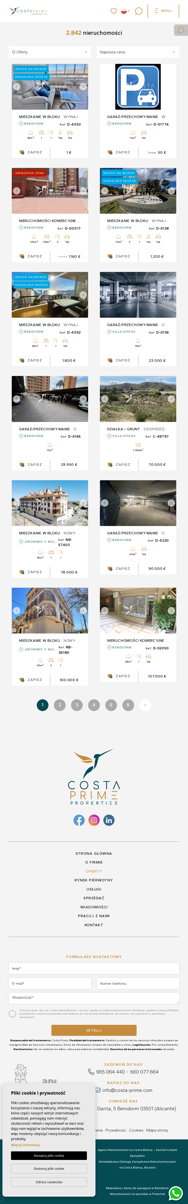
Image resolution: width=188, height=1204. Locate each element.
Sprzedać (94, 898)
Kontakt (94, 925)
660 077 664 (144, 1072)
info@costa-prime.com (127, 1090)
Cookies (136, 1130)
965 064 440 (110, 1072)
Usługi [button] (94, 889)
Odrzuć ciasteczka (48, 1182)
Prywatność (116, 1130)
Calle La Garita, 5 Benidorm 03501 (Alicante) (127, 1108)
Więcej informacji (25, 1145)
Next (83, 87)
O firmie (94, 862)
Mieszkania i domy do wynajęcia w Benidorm (137, 1188)
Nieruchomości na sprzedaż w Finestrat (137, 1194)
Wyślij (94, 1030)
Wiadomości (94, 907)
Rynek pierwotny (94, 880)
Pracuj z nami (94, 916)
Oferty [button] (94, 871)
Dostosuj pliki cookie (49, 1168)
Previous (17, 87)
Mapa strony (157, 1130)
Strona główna (94, 853)
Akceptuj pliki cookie (49, 1155)
